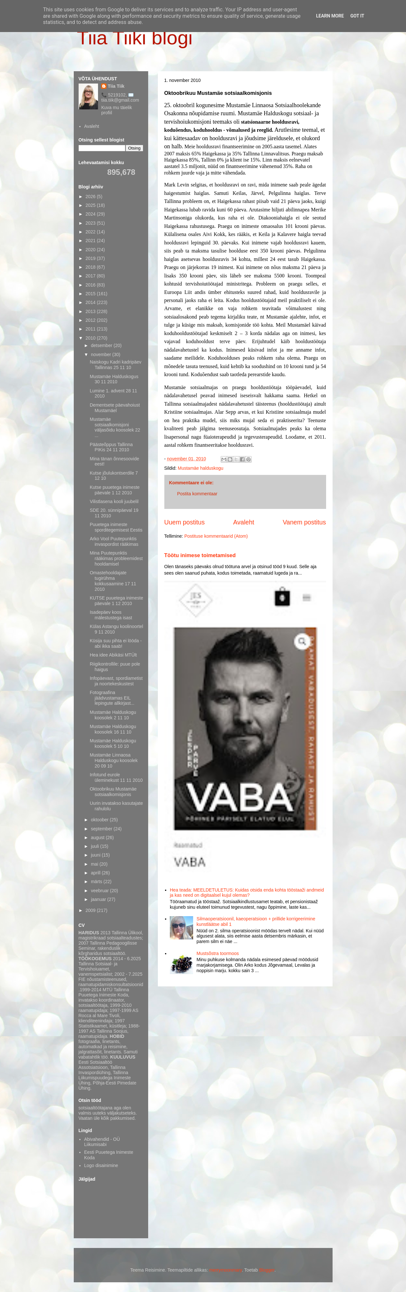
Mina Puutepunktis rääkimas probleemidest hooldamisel (116, 558)
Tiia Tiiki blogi (135, 38)
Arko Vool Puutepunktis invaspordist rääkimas (114, 541)
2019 (91, 258)
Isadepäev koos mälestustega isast (111, 615)
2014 (91, 302)
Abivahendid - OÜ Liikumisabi (102, 1142)
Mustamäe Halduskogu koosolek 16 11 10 (113, 729)
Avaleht (243, 522)
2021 (91, 240)
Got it (357, 15)
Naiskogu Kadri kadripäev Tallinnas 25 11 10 (115, 364)
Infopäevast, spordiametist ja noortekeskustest (116, 681)
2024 (91, 214)
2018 (91, 267)
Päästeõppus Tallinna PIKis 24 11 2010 (111, 447)
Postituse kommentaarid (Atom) (216, 536)
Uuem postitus (184, 522)
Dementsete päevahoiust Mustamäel (115, 407)
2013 (91, 311)
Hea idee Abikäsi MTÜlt (113, 654)
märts (97, 881)
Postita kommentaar (197, 493)
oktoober (100, 819)
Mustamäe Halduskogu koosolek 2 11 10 (113, 715)
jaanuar (99, 899)
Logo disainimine (101, 1165)
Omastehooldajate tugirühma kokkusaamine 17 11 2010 (113, 580)
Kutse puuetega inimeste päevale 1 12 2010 (114, 490)
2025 (91, 205)
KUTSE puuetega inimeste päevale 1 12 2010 (116, 600)
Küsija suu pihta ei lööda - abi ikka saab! (115, 643)
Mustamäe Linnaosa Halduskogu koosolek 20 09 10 (113, 760)
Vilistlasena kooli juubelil (114, 501)
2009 (91, 910)
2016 (91, 284)
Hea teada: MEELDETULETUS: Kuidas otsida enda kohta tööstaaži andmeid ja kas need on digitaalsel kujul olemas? (247, 892)
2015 (91, 293)
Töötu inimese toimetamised (200, 555)
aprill (96, 872)
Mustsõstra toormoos (218, 953)
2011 (91, 328)
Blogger (266, 1270)
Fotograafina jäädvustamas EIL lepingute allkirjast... (112, 698)
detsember (102, 345)
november (101, 354)
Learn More (330, 15)
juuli (95, 846)
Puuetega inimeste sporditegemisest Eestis (116, 527)
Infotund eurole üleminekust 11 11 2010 (116, 777)
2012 (91, 320)
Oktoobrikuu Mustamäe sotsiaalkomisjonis (113, 791)
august (98, 837)
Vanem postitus (304, 522)
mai (95, 864)
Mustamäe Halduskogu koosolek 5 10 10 (113, 743)
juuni (96, 855)
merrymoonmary (225, 1270)
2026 (91, 196)
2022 (91, 231)
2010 (91, 338)
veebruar (100, 890)
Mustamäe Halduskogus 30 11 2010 (114, 379)
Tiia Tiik (116, 86)
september (102, 828)
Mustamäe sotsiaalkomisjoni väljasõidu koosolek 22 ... (115, 427)
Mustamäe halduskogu (201, 468)
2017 (91, 275)
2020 (91, 249)
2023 (91, 223)
